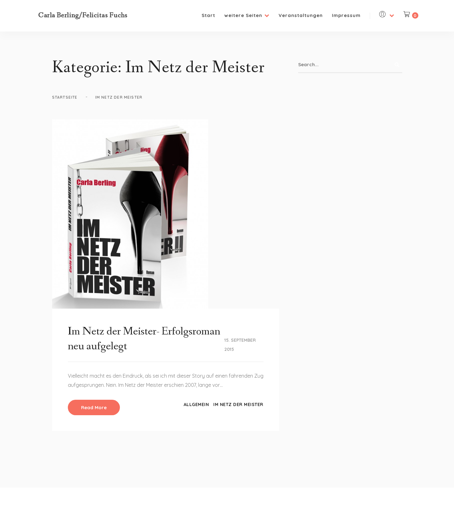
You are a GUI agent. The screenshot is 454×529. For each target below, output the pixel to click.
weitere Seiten (246, 15)
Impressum (346, 15)
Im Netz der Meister (238, 404)
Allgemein (196, 404)
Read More (94, 407)
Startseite (65, 97)
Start (208, 15)
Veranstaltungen (301, 15)
